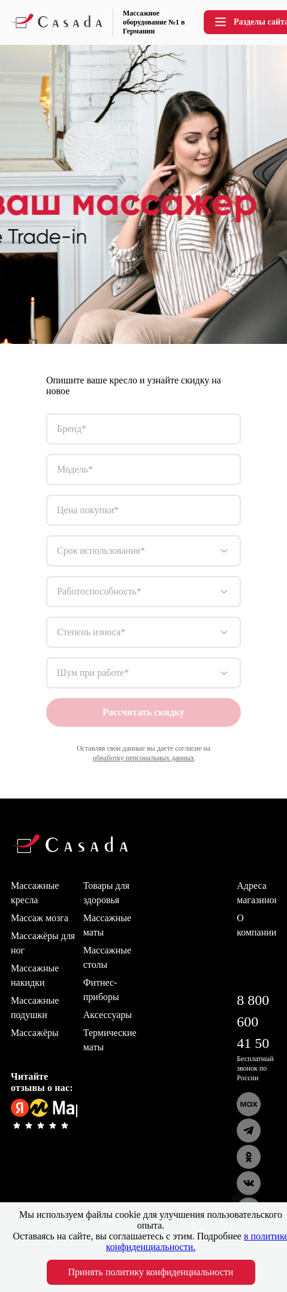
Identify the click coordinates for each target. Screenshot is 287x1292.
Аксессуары (107, 1015)
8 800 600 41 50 (253, 1021)
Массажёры (35, 1033)
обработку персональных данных (144, 758)
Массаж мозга (39, 918)
